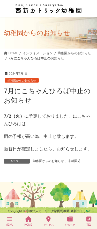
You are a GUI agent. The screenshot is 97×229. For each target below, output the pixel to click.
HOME (28, 221)
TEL (88, 221)
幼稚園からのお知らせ (22, 80)
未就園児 (74, 161)
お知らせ (70, 221)
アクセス (48, 221)
